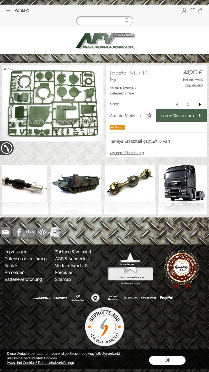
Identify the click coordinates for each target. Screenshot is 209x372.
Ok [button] (167, 360)
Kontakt (22, 10)
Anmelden (14, 272)
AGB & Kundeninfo (72, 258)
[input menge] (188, 104)
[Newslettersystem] (55, 232)
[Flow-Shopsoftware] (42, 232)
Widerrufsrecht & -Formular (73, 269)
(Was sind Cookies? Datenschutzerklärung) (40, 363)
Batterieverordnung (23, 279)
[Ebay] (30, 232)
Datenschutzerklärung (26, 258)
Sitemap (63, 279)
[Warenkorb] (201, 11)
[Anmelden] (184, 11)
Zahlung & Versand (73, 252)
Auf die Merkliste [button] (126, 115)
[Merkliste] (193, 11)
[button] (8, 11)
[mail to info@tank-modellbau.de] (5, 232)
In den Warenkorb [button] (177, 115)
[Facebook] (18, 232)
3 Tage (122, 93)
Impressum (15, 252)
